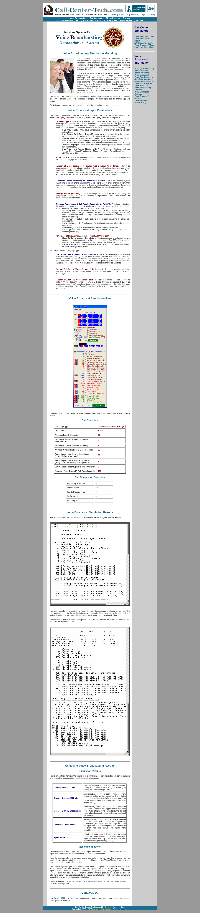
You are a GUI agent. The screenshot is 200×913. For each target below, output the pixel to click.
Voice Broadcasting (78, 18)
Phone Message (141, 71)
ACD (101, 20)
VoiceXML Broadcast (143, 83)
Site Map (126, 18)
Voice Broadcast (141, 86)
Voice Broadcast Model (144, 45)
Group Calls (111, 20)
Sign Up (145, 14)
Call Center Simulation (144, 37)
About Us (135, 14)
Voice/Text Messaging (143, 77)
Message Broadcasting (144, 69)
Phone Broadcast (141, 73)
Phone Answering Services (131, 20)
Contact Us (123, 14)
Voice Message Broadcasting (140, 101)
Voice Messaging (141, 75)
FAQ (153, 14)
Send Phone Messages (144, 81)
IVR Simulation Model (143, 43)
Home (113, 14)
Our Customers (96, 18)
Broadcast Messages (143, 79)
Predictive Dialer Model (144, 47)
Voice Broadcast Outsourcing (69, 20)
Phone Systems (113, 18)
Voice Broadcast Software (141, 93)
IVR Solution (90, 20)
